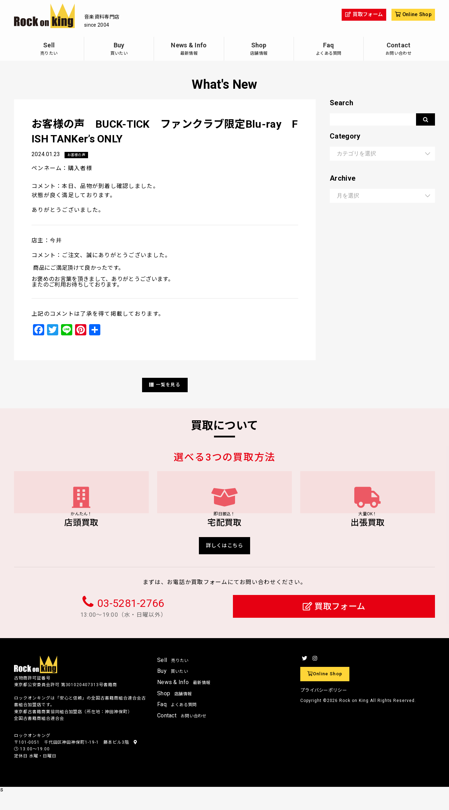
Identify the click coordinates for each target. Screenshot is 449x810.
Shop (259, 49)
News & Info (188, 49)
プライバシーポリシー (323, 707)
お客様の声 (78, 155)
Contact (398, 49)
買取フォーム (334, 624)
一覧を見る (165, 385)
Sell (49, 49)
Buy (119, 49)
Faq (328, 49)
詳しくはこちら (224, 561)
